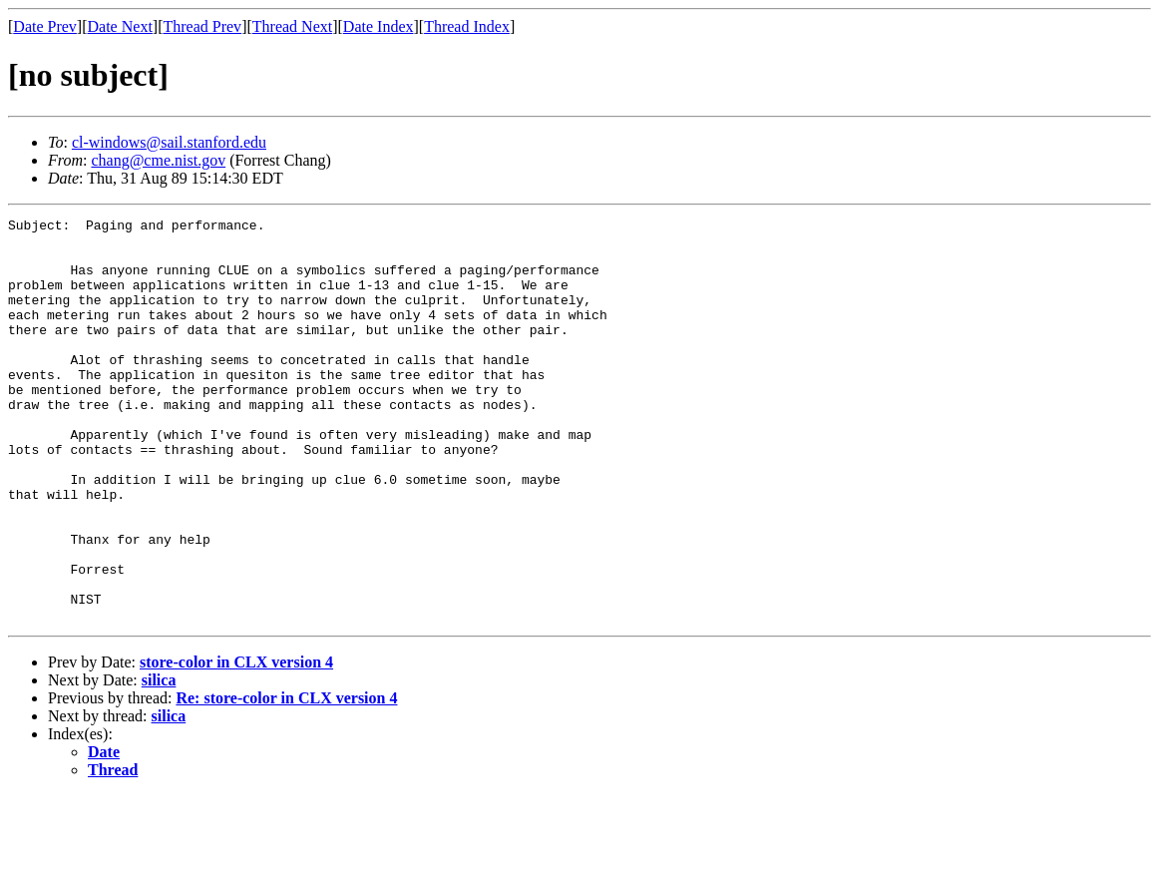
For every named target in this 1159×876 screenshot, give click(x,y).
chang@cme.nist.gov (158, 160)
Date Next (120, 26)
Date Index (378, 26)
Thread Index (467, 26)
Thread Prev (202, 26)
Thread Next (292, 26)
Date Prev (45, 26)
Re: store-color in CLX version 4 (286, 778)
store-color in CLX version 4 (236, 742)
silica (159, 760)
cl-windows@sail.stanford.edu (169, 142)
